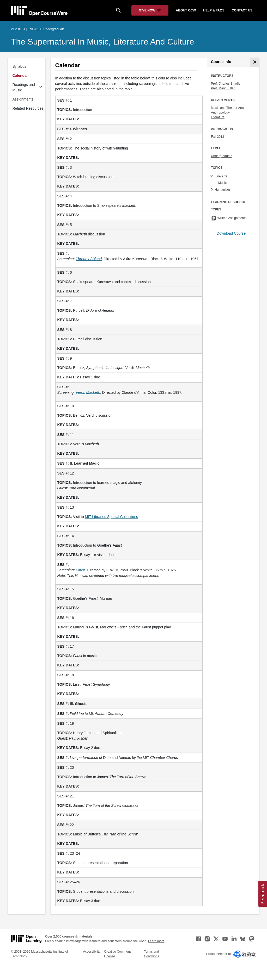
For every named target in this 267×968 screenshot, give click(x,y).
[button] (231, 233)
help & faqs (213, 10)
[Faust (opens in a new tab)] (80, 570)
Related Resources (28, 108)
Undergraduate (221, 156)
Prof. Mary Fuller (223, 88)
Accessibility (91, 951)
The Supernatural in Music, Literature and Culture (102, 41)
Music (222, 183)
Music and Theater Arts (227, 108)
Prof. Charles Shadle (225, 83)
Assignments (23, 99)
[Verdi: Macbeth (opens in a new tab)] (88, 392)
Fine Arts (221, 176)
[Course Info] (254, 62)
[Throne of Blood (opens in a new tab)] (89, 259)
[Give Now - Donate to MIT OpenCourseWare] (150, 10)
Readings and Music (24, 87)
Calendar (20, 75)
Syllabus (19, 66)
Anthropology (220, 112)
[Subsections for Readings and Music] (41, 87)
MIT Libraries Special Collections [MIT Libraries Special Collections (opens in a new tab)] (111, 517)
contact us (242, 10)
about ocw (186, 10)
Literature (217, 117)
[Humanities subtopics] (212, 189)
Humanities (222, 189)
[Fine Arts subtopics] (212, 176)
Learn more (156, 941)
